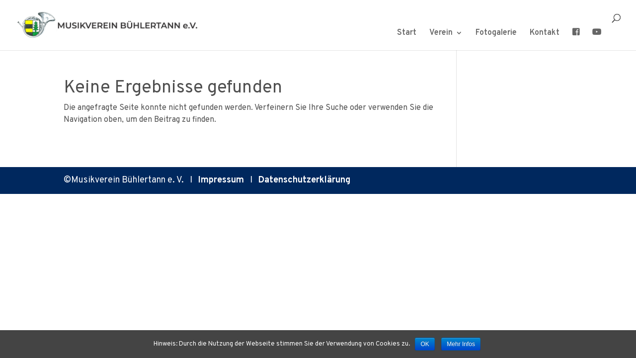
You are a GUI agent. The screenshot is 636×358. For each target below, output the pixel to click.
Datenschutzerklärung (304, 180)
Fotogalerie (496, 33)
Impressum (221, 180)
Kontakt (544, 33)
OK (424, 344)
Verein (441, 33)
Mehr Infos (461, 344)
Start (406, 33)
